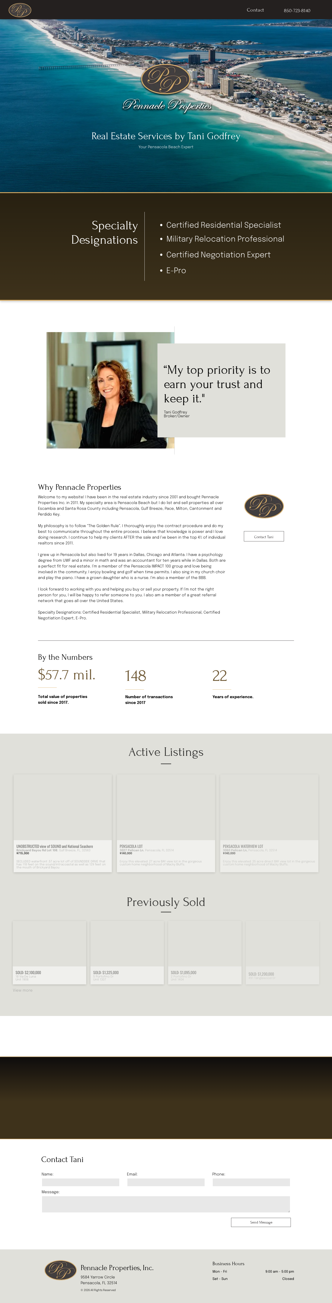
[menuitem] (255, 10)
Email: (132, 1174)
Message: (51, 1192)
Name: (47, 1174)
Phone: (218, 1174)
